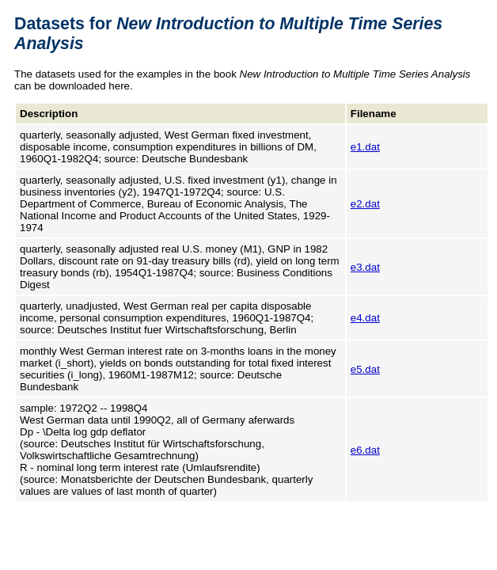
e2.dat (365, 204)
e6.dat (365, 450)
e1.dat (365, 147)
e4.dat (365, 318)
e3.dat (365, 267)
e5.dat (365, 369)
